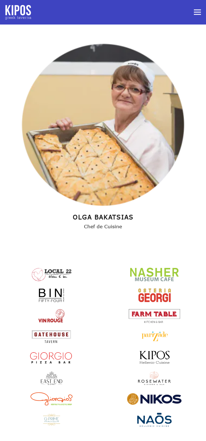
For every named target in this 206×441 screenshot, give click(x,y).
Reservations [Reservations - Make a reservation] (103, 434)
